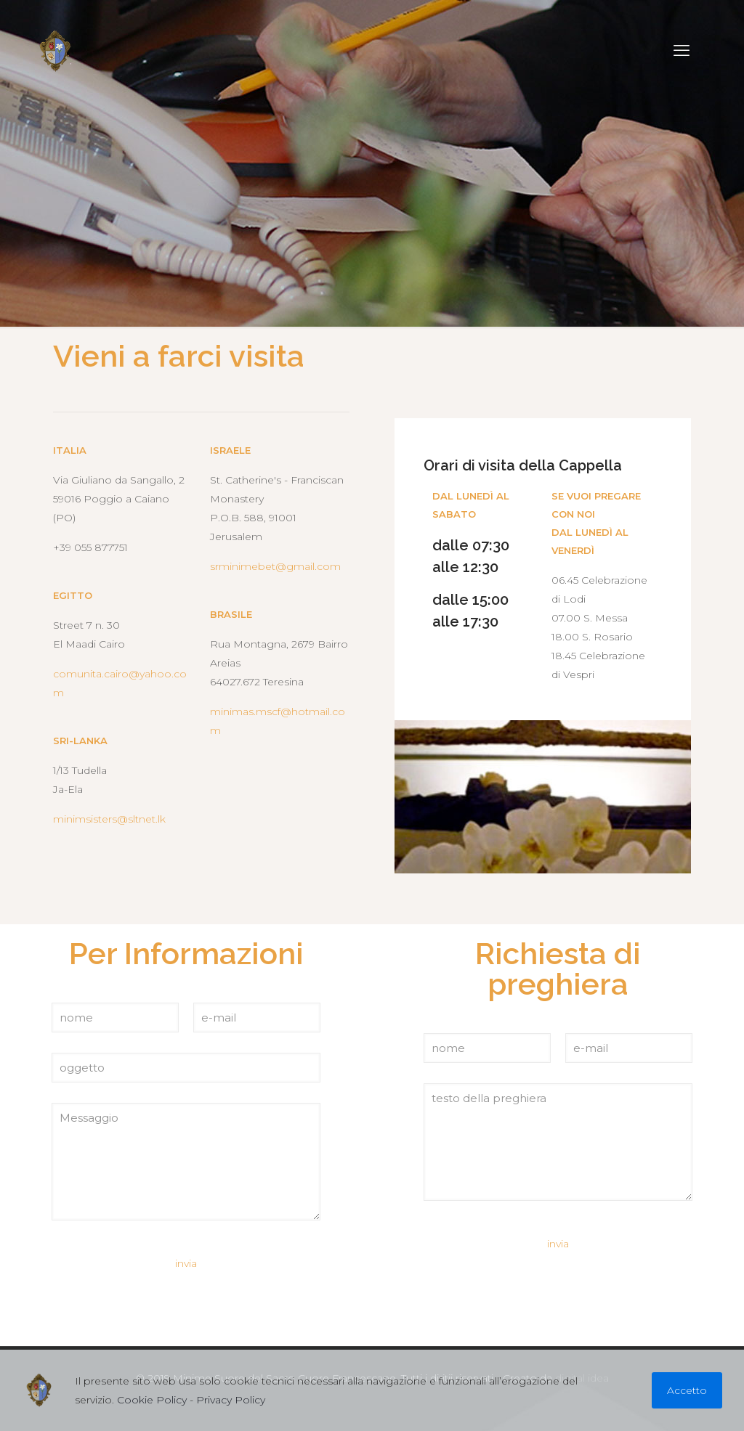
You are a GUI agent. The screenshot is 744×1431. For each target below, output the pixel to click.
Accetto (687, 1390)
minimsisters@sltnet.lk (109, 818)
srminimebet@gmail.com (275, 566)
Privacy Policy (230, 1399)
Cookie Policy (152, 1399)
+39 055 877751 (90, 547)
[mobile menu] (681, 50)
